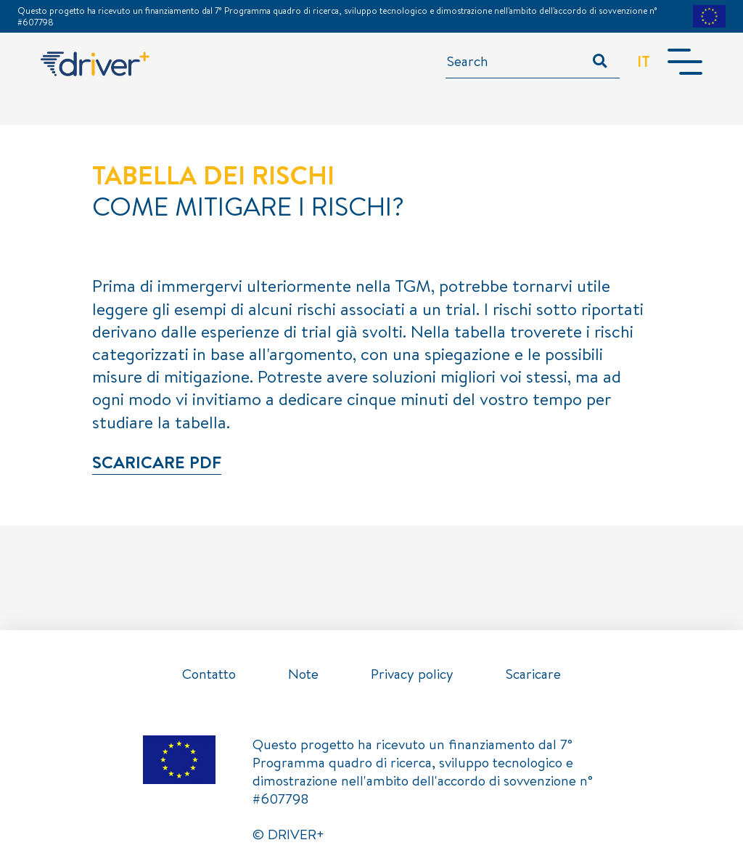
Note (303, 673)
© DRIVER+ (288, 834)
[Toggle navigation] (685, 61)
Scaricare (533, 673)
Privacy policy (412, 673)
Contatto (209, 673)
